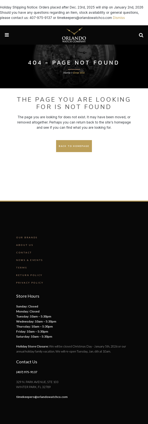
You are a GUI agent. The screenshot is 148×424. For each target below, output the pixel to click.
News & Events (29, 260)
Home (67, 73)
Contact (24, 252)
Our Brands (27, 237)
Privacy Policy (30, 282)
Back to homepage (74, 146)
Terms (21, 267)
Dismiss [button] (119, 18)
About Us (24, 245)
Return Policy (29, 275)
